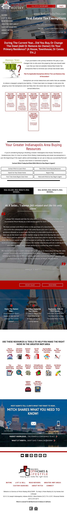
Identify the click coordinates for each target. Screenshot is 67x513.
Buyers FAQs (50, 175)
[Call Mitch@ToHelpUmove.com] (33, 430)
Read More (52, 288)
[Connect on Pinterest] (35, 459)
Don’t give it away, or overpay (32, 445)
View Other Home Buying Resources (50, 171)
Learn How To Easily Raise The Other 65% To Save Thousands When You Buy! (55, 319)
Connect (5, 33)
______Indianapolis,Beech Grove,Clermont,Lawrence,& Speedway (33, 102)
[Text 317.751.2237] (8, 430)
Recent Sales (30, 288)
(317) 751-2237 (47, 501)
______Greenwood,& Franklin (33, 120)
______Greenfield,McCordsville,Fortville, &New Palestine (45, 101)
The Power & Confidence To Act (32, 441)
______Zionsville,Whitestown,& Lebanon (9, 100)
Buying (5, 15)
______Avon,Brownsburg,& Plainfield (57, 100)
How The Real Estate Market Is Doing (50, 28)
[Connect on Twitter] (44, 459)
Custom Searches (9, 27)
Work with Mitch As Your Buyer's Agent (50, 179)
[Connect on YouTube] (22, 459)
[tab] (16, 193)
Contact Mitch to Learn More (17, 171)
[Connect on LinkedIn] (31, 459)
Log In (61, 6)
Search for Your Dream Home (17, 175)
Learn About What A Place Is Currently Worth (50, 25)
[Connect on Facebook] (40, 459)
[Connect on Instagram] (26, 459)
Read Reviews (7, 21)
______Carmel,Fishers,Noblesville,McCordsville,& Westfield (21, 102)
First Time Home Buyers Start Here (17, 179)
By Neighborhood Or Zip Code (52, 32)
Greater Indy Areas (10, 24)
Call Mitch (40, 6)
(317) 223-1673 (33, 503)
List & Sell (7, 18)
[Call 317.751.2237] (58, 430)
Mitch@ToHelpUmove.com (33, 433)
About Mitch (7, 30)
